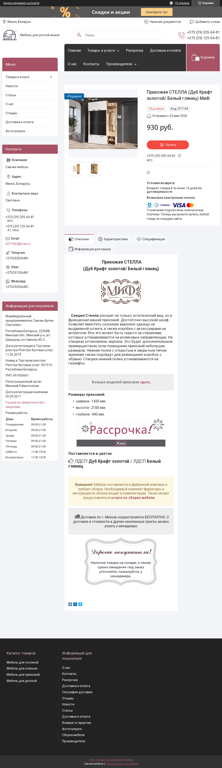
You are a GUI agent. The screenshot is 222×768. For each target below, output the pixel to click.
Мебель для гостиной (22, 662)
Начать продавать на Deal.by (21, 3)
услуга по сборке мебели (133, 498)
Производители (119, 64)
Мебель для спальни (22, 668)
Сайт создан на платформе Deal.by (111, 759)
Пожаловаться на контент (121, 763)
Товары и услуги (101, 50)
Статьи (11, 95)
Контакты (91, 64)
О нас (72, 64)
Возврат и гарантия (76, 723)
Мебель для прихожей (23, 674)
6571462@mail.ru (18, 244)
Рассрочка (134, 50)
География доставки (77, 692)
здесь (145, 382)
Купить (171, 145)
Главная (74, 50)
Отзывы (11, 113)
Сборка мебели (73, 735)
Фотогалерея (15, 131)
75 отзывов (182, 3)
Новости (12, 86)
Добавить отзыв (207, 22)
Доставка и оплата (165, 50)
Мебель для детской (22, 681)
